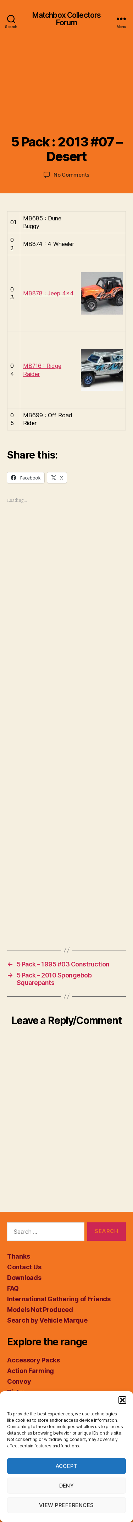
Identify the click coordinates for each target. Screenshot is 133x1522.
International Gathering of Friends (59, 1299)
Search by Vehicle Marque (47, 1320)
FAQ (13, 1288)
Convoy (19, 1381)
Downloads (24, 1277)
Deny (66, 1485)
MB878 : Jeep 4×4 (48, 293)
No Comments (71, 174)
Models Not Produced (40, 1309)
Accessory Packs (33, 1360)
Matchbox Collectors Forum (66, 18)
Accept (67, 1466)
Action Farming (30, 1370)
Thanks (18, 1256)
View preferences (66, 1505)
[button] (122, 1400)
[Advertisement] (66, 93)
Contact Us (24, 1267)
